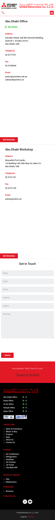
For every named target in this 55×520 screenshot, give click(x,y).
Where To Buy (11, 432)
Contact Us (10, 442)
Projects (9, 434)
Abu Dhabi (12, 27)
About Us (9, 440)
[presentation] (18, 345)
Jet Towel (10, 465)
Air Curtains (11, 462)
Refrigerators (11, 457)
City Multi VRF (11, 467)
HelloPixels (31, 517)
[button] (52, 13)
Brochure (9, 491)
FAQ (7, 479)
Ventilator (10, 459)
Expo (8, 437)
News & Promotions (14, 429)
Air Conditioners (12, 454)
